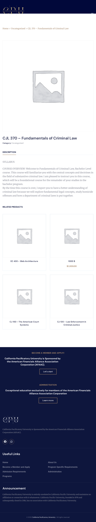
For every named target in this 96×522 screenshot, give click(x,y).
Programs (7, 476)
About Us (52, 462)
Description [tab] (9, 152)
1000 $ (71, 261)
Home (5, 28)
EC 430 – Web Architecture (24, 261)
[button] (92, 14)
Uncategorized (18, 28)
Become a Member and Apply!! (48, 353)
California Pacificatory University (44, 517)
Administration (48, 385)
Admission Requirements (14, 471)
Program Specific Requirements (63, 467)
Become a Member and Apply (16, 467)
